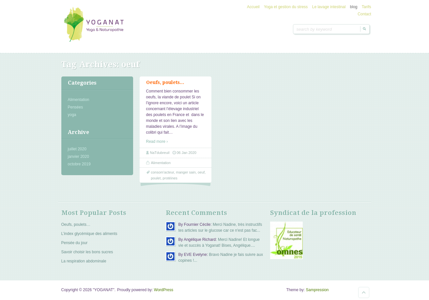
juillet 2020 (77, 149)
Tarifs (366, 7)
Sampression (317, 290)
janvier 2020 (78, 156)
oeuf (201, 172)
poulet (156, 178)
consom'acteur (162, 172)
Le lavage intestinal (329, 7)
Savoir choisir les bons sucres (87, 252)
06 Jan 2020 (186, 153)
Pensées (75, 107)
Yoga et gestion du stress (286, 7)
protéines (170, 178)
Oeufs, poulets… (165, 82)
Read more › (157, 141)
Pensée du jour (74, 243)
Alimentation (78, 99)
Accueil (253, 7)
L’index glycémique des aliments (89, 233)
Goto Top (363, 292)
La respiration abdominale (83, 261)
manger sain (186, 172)
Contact (364, 14)
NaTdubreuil (160, 153)
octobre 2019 (79, 164)
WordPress (163, 290)
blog (354, 7)
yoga (72, 114)
